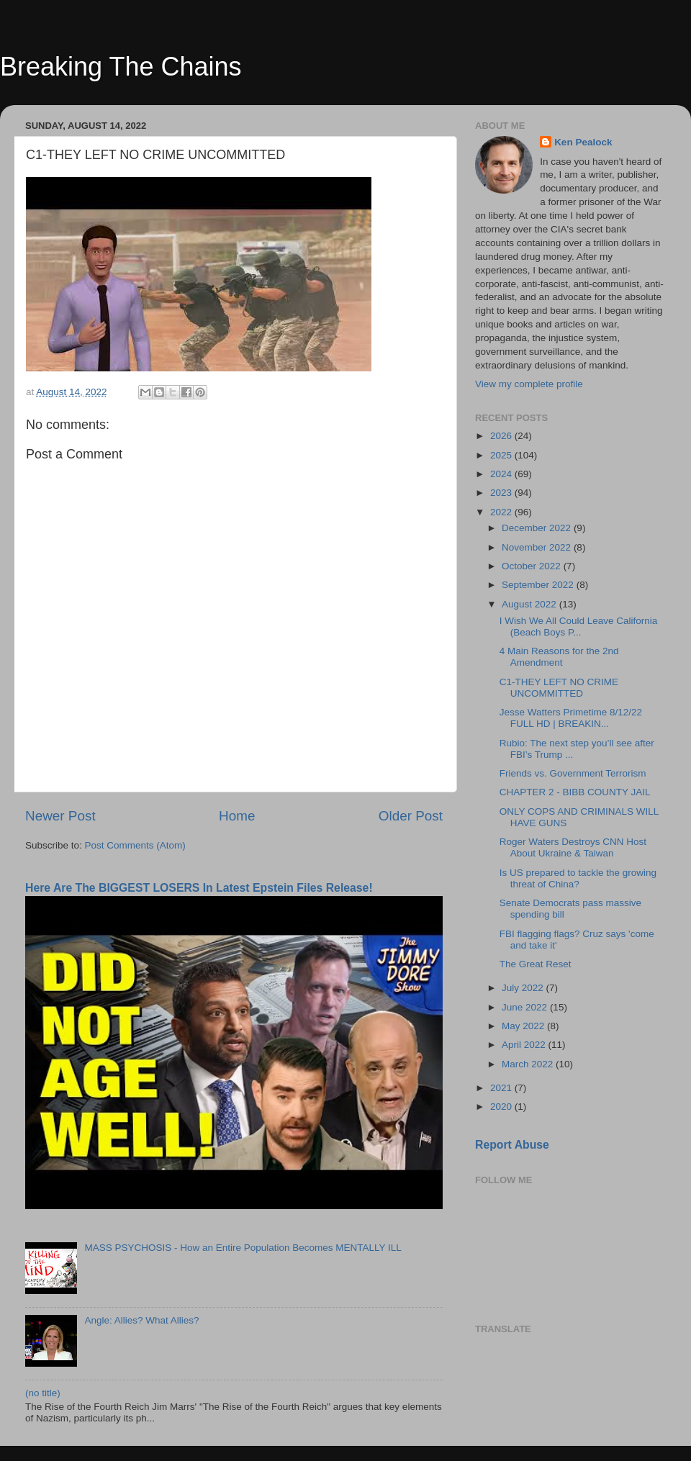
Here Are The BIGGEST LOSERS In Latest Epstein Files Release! (199, 888)
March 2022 (529, 1064)
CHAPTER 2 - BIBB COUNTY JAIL (575, 792)
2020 (502, 1106)
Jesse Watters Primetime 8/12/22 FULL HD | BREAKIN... (571, 718)
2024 (502, 474)
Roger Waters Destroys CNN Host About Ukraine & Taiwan (573, 847)
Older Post (411, 815)
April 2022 (525, 1044)
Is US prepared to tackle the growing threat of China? (578, 878)
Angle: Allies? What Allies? (141, 1320)
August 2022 (530, 604)
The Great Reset (536, 964)
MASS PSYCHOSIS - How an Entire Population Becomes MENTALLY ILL (242, 1247)
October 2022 (533, 566)
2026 (502, 435)
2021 (502, 1087)
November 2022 (538, 547)
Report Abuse (512, 1145)
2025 (502, 455)
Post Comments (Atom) (135, 845)
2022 (502, 512)
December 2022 (538, 528)
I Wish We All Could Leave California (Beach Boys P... (579, 626)
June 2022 (526, 1007)
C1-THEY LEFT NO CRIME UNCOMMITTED (559, 688)
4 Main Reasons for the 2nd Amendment (559, 657)
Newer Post (60, 815)
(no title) (42, 1393)
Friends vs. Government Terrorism (573, 773)
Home (237, 815)
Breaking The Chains (121, 66)
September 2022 (539, 584)
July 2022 (524, 987)
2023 (502, 492)
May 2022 (524, 1026)
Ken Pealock (583, 142)
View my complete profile (529, 384)
